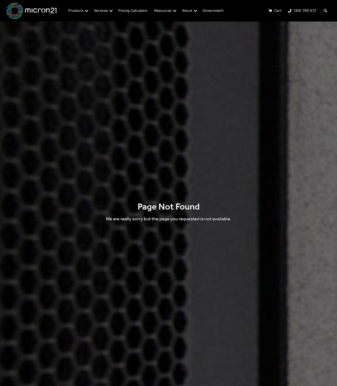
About (189, 10)
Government (213, 10)
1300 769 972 (302, 11)
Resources (165, 10)
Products (78, 10)
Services (103, 10)
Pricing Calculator (133, 10)
